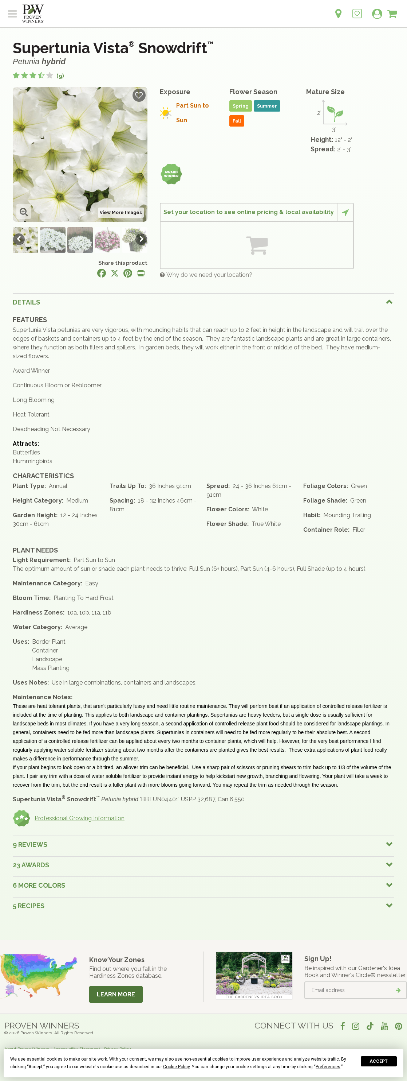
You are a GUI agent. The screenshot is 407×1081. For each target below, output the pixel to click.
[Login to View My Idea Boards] (357, 9)
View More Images (121, 212)
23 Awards (31, 865)
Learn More (116, 994)
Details (26, 302)
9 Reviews (30, 844)
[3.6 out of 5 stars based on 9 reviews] (38, 76)
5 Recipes (28, 906)
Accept (379, 1061)
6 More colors (39, 885)
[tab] (203, 302)
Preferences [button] (328, 1066)
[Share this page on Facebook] (101, 273)
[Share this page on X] (114, 273)
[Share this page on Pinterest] (127, 273)
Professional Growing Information (69, 818)
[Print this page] (140, 273)
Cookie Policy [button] (176, 1066)
